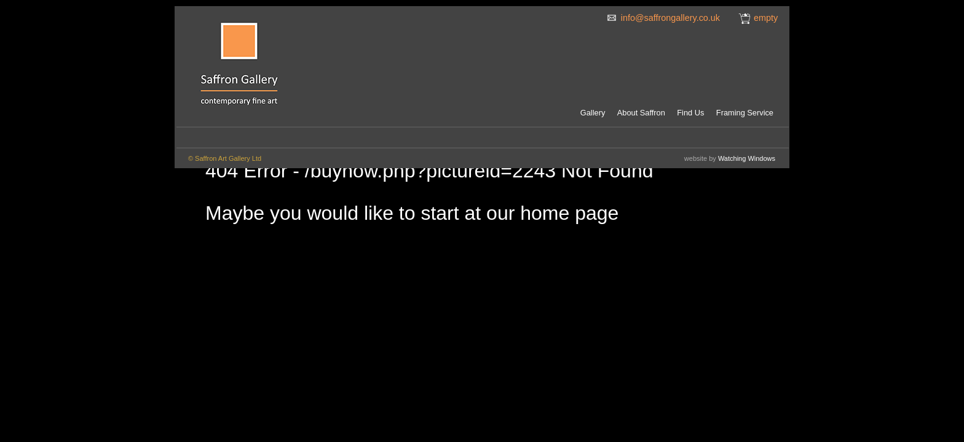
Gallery (593, 112)
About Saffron (641, 112)
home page (569, 213)
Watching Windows (746, 158)
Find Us (690, 112)
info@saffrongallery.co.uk (670, 18)
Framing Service (744, 112)
